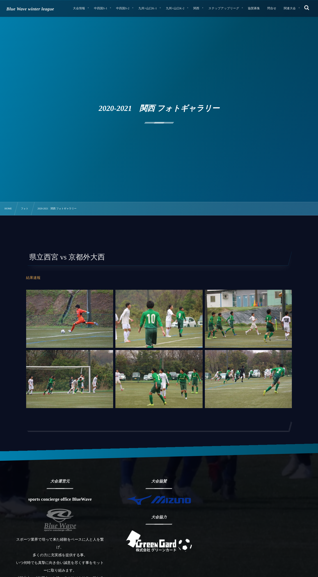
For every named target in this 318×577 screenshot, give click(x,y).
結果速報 (33, 278)
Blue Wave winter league (30, 9)
